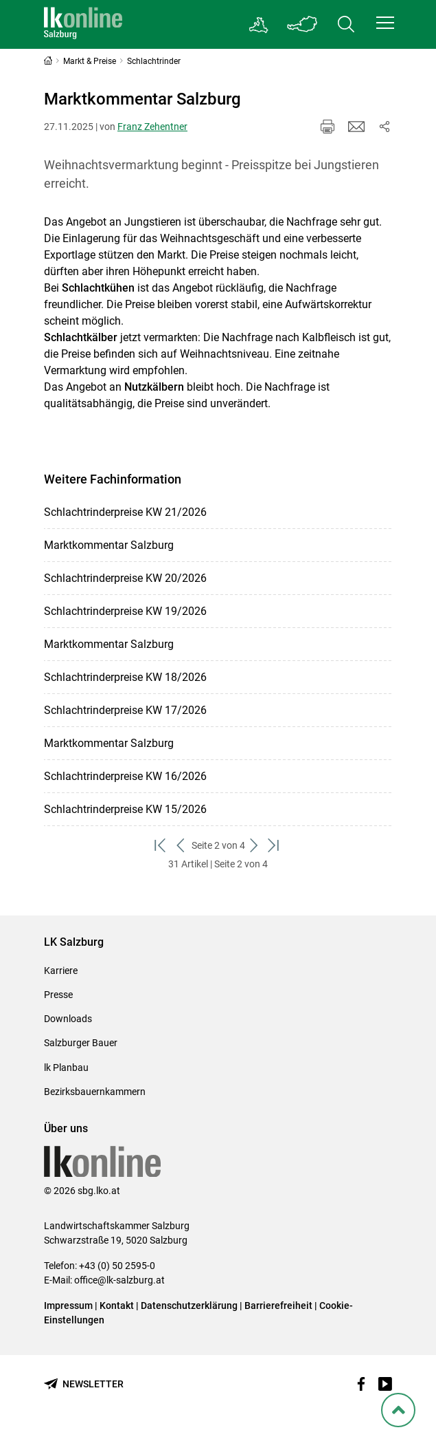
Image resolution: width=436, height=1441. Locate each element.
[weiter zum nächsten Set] (255, 845)
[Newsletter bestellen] (84, 1384)
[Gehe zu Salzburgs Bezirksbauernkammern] (259, 25)
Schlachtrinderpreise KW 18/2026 (125, 677)
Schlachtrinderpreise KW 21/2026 (125, 512)
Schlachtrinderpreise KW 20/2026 (125, 578)
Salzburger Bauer (80, 1042)
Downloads (68, 1018)
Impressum (68, 1305)
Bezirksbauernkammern (95, 1091)
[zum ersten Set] (161, 845)
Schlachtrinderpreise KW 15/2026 (125, 809)
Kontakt (117, 1305)
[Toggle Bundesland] (302, 24)
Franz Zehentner (152, 126)
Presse (58, 994)
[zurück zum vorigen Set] (181, 845)
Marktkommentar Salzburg (109, 545)
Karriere (61, 970)
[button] (385, 22)
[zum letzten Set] (275, 845)
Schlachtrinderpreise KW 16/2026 (125, 776)
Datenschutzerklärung (190, 1305)
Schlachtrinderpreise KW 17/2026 (125, 710)
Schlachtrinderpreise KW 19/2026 (125, 611)
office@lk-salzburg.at (119, 1280)
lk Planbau (66, 1067)
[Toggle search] (346, 24)
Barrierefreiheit (278, 1305)
